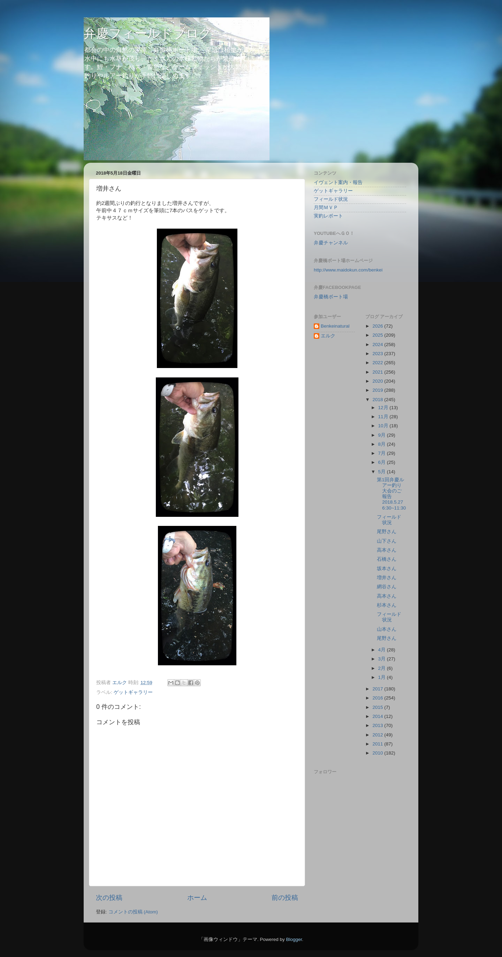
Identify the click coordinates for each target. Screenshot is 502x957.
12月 (384, 407)
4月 (382, 649)
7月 (382, 453)
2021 (378, 372)
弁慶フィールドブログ (148, 33)
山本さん (386, 629)
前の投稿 (285, 897)
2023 (378, 353)
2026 (378, 326)
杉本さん (386, 605)
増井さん (386, 577)
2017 (378, 688)
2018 (378, 399)
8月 (382, 444)
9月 (382, 435)
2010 (378, 753)
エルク (328, 335)
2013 (378, 725)
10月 (384, 425)
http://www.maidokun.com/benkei (348, 270)
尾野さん (386, 531)
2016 (378, 697)
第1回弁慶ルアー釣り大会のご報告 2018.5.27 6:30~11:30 (392, 494)
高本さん (386, 550)
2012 (378, 734)
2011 (378, 744)
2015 (378, 707)
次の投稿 (109, 897)
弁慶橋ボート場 (331, 296)
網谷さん (386, 586)
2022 (378, 362)
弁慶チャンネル (331, 242)
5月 (382, 471)
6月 (382, 462)
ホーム (197, 897)
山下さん (386, 541)
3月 (382, 658)
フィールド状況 (331, 199)
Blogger (294, 939)
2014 (378, 716)
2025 (378, 335)
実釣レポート (328, 216)
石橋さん (386, 559)
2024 (378, 344)
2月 (382, 668)
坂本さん (386, 568)
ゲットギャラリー (133, 692)
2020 (378, 381)
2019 (378, 390)
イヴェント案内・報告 (338, 182)
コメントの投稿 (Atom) (133, 911)
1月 (382, 677)
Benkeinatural (335, 326)
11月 (384, 416)
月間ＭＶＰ (326, 207)
